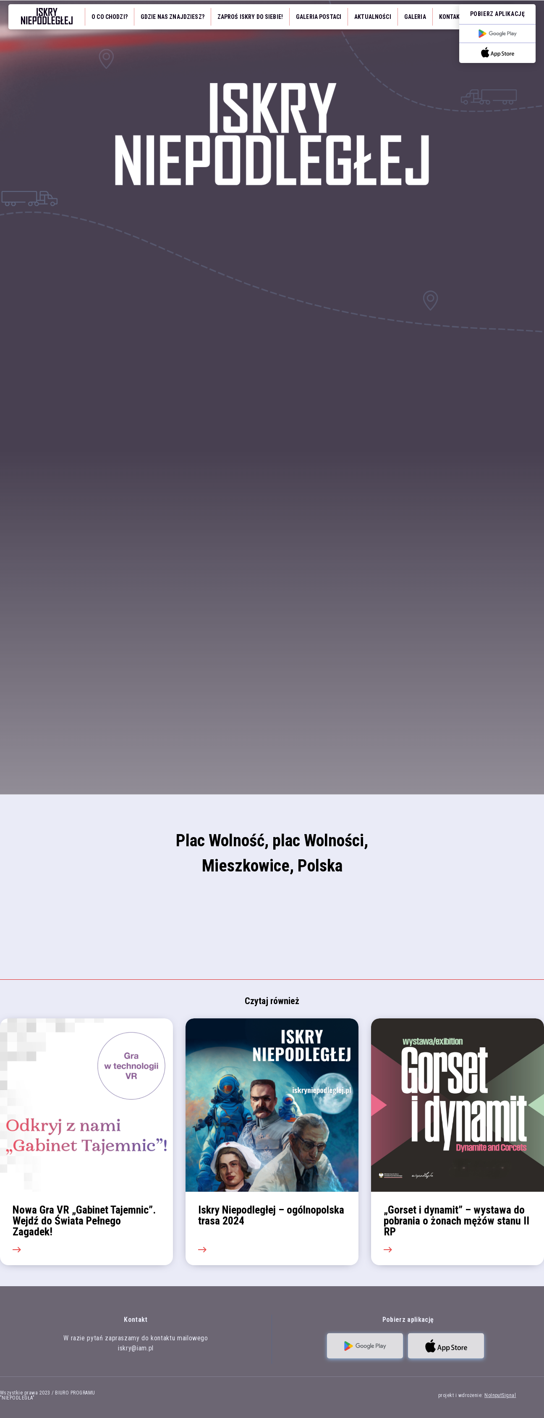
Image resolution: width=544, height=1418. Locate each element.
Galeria (415, 16)
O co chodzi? (110, 16)
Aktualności (372, 16)
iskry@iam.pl (136, 1348)
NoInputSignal (500, 1395)
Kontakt (451, 16)
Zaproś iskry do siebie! (250, 16)
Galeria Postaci (318, 16)
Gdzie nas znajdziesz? (172, 16)
